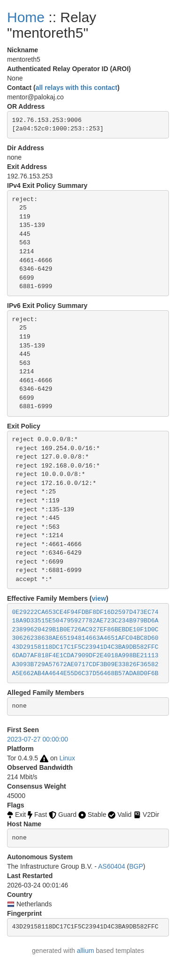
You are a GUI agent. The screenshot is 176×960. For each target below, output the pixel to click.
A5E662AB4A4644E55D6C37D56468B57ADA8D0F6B (85, 673)
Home (26, 17)
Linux (67, 758)
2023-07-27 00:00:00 (37, 739)
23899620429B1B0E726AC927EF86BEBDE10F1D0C (85, 629)
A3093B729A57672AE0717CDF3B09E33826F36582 (85, 664)
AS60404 (111, 866)
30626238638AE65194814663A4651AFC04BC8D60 (85, 638)
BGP (136, 866)
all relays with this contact (76, 87)
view (99, 598)
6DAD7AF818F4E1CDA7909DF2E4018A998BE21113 (85, 655)
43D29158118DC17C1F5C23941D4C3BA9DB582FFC (85, 647)
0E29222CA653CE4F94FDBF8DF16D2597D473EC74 (85, 612)
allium (85, 950)
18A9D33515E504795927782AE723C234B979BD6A (85, 620)
